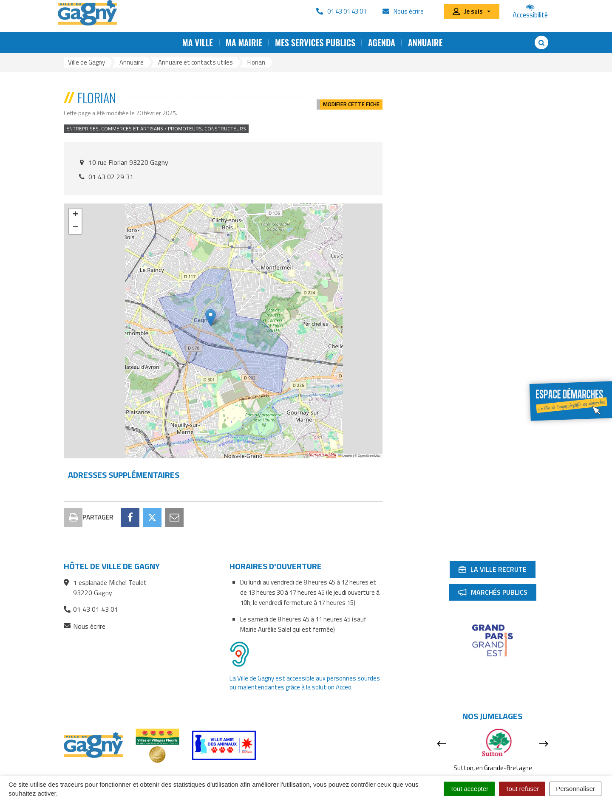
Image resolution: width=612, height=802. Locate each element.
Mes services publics (315, 42)
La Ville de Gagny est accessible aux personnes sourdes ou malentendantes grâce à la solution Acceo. (305, 644)
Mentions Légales (365, 775)
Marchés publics (496, 556)
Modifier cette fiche (351, 97)
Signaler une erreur (457, 775)
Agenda (381, 42)
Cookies (411, 775)
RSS (209, 775)
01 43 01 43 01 (91, 571)
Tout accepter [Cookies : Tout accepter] (469, 788)
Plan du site (177, 775)
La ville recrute (497, 533)
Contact (139, 775)
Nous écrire (84, 588)
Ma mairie (244, 42)
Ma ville (197, 42)
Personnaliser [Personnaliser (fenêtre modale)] (575, 788)
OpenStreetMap (369, 455)
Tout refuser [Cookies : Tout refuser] (522, 788)
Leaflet (345, 455)
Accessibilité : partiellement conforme (277, 775)
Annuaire (425, 42)
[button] (210, 317)
